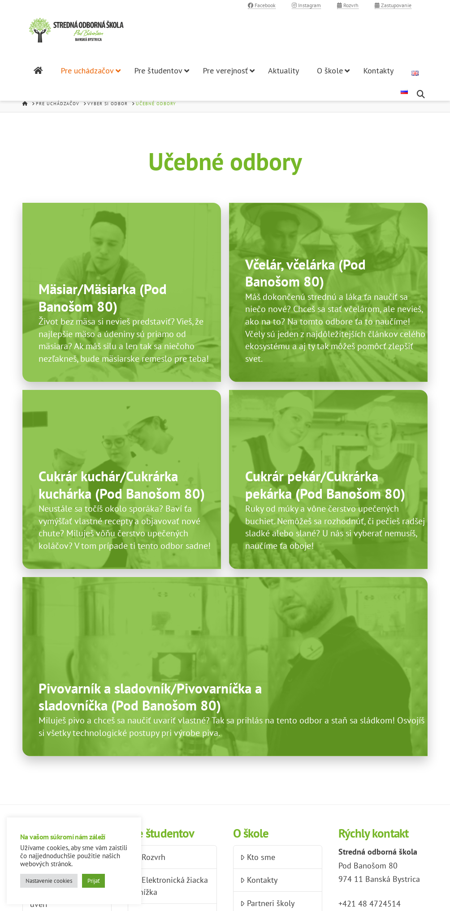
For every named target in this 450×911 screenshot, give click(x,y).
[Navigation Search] (422, 94)
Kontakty (258, 880)
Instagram (306, 5)
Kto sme (257, 857)
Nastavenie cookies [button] (49, 881)
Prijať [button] (93, 881)
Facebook (262, 5)
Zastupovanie (393, 5)
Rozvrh (348, 5)
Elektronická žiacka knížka (171, 886)
